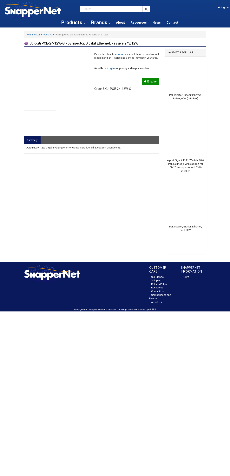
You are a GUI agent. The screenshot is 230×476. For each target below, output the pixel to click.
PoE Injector (33, 34)
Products (73, 22)
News (157, 22)
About (120, 22)
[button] (223, 7)
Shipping (156, 280)
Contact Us (157, 291)
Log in (111, 68)
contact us (121, 54)
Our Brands (157, 276)
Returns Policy (159, 284)
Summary (32, 140)
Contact (172, 22)
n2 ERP (152, 309)
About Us (156, 302)
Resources (139, 22)
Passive (47, 34)
